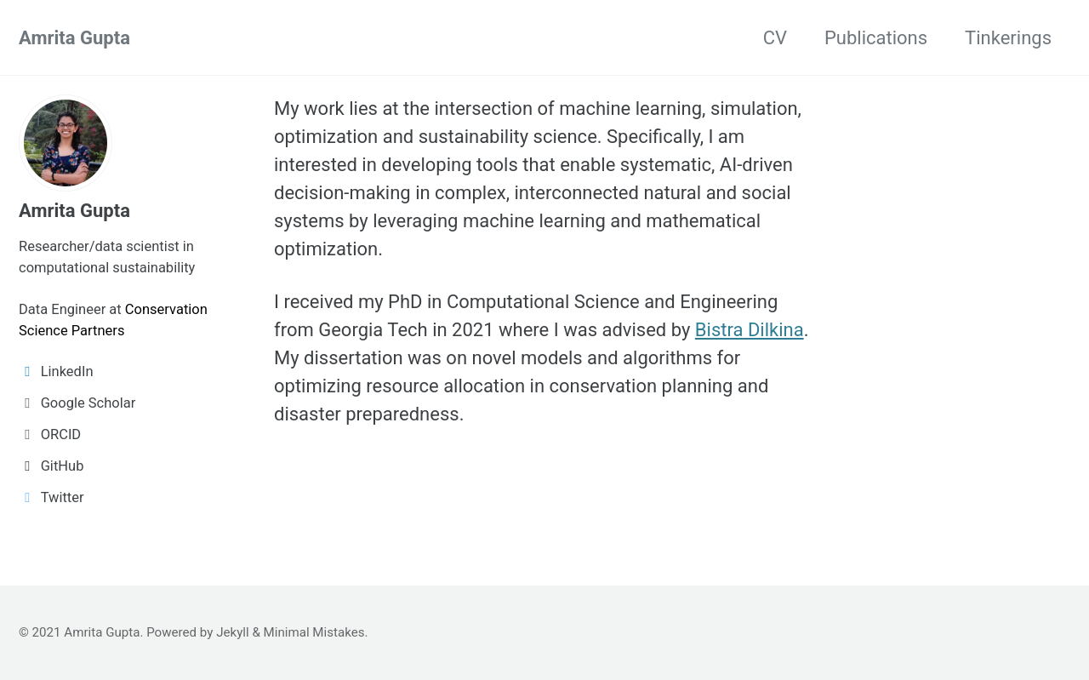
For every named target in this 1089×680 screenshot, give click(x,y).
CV (775, 38)
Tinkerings (1008, 38)
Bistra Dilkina (749, 329)
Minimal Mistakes (314, 632)
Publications (875, 38)
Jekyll (232, 632)
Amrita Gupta (74, 38)
